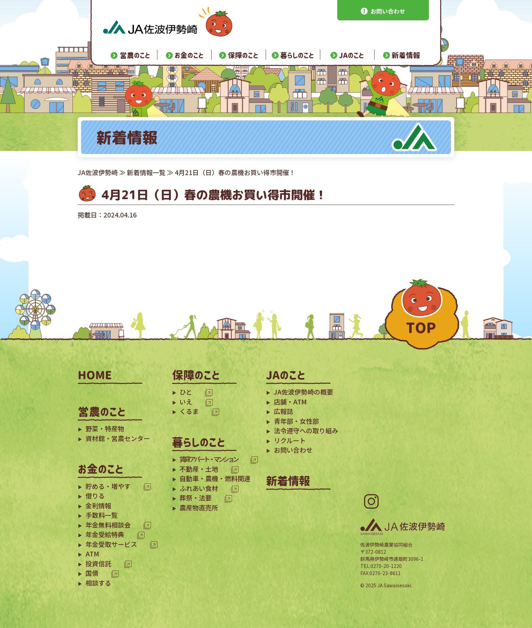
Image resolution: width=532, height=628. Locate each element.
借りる (95, 495)
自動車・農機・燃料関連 (214, 478)
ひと (185, 391)
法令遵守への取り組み (306, 430)
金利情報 (98, 505)
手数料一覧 (102, 514)
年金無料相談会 (108, 524)
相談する (98, 582)
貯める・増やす (108, 486)
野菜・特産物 (105, 428)
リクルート (290, 440)
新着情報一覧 (146, 172)
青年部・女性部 (296, 420)
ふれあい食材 (198, 488)
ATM (92, 553)
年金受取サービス (111, 544)
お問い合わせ (293, 449)
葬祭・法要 (195, 497)
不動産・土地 (198, 468)
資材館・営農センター (118, 438)
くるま (189, 411)
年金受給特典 (105, 534)
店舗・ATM (290, 401)
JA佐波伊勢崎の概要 (303, 391)
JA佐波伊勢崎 (98, 172)
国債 (92, 572)
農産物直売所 (198, 507)
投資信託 (98, 563)
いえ (185, 401)
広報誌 (283, 411)
